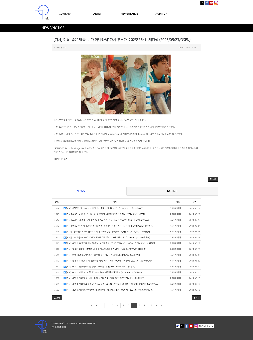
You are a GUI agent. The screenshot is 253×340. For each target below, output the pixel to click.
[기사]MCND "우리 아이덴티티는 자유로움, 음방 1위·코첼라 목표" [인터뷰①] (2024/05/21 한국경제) (108, 226)
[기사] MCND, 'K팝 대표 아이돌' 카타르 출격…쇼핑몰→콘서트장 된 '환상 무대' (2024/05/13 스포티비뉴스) (111, 284)
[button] (213, 179)
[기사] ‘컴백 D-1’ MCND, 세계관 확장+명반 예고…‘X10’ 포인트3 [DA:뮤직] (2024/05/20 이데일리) (108, 261)
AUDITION (161, 13)
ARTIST (97, 13)
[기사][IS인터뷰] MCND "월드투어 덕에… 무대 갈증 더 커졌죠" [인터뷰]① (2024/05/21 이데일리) (107, 232)
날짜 (194, 202)
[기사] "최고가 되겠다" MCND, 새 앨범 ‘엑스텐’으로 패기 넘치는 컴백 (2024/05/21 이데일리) (105, 249)
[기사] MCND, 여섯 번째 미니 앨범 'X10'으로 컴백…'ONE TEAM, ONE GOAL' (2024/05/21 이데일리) (110, 243)
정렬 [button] (196, 298)
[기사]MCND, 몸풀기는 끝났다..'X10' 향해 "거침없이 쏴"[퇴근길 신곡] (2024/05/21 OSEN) (104, 214)
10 (150, 305)
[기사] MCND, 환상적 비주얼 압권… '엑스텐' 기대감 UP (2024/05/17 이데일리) (99, 267)
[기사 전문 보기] (61, 159)
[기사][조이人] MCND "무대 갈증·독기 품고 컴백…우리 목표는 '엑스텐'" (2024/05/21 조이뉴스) (106, 220)
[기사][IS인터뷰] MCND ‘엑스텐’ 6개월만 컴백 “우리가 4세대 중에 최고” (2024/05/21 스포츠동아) (107, 238)
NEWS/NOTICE (129, 13)
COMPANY (65, 13)
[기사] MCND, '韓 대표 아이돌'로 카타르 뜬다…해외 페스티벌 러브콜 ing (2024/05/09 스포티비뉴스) (109, 290)
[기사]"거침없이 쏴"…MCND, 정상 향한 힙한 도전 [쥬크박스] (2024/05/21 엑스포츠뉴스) (103, 208)
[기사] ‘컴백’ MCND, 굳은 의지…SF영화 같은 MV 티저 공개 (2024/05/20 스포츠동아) (102, 255)
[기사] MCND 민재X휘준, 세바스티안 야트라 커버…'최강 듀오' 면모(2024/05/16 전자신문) (104, 278)
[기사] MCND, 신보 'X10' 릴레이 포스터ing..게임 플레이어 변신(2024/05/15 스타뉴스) (103, 272)
